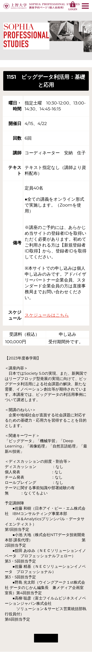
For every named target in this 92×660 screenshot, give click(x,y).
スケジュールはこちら (47, 315)
